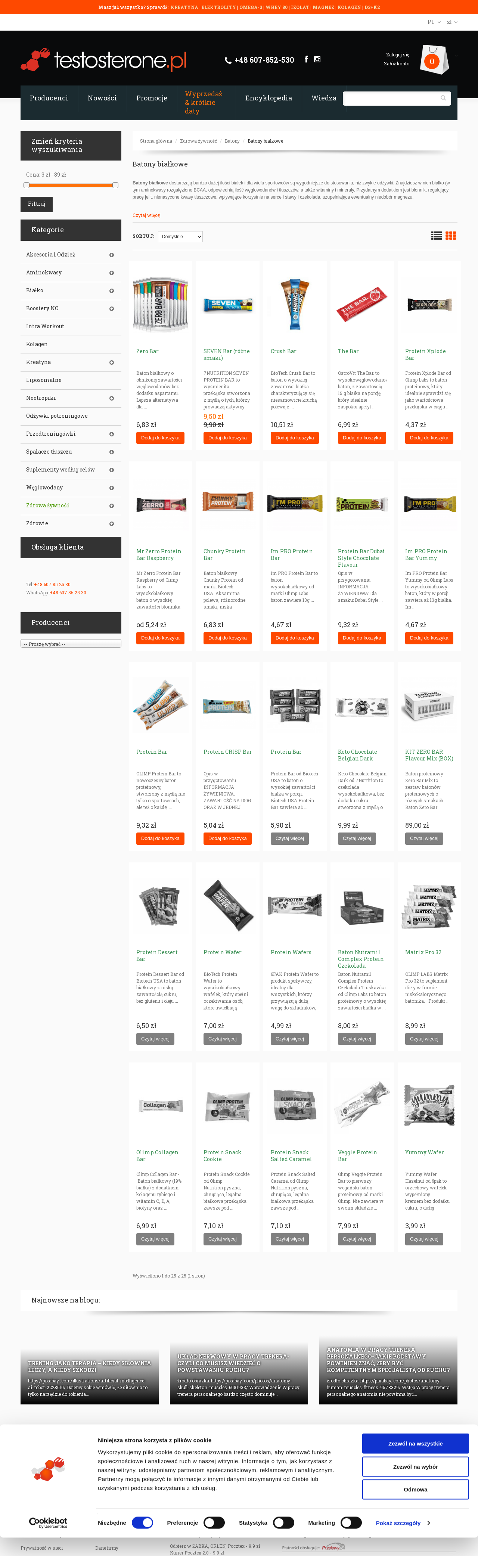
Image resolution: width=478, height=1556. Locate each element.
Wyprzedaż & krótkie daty (203, 102)
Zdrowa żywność (198, 141)
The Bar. (349, 351)
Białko (34, 290)
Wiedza (323, 97)
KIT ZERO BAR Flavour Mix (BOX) (429, 755)
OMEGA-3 (251, 7)
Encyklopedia (268, 97)
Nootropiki (41, 398)
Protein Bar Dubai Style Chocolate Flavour (361, 558)
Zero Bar (147, 351)
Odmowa (415, 1507)
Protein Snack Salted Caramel (291, 1156)
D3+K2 (372, 7)
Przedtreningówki (51, 434)
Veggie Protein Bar (357, 1156)
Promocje (151, 97)
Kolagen (37, 344)
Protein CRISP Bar (228, 751)
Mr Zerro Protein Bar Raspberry (158, 554)
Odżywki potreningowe (57, 416)
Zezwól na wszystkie (415, 1462)
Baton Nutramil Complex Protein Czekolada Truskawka (361, 962)
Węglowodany (44, 488)
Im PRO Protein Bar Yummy (426, 554)
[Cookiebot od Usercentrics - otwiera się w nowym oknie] (48, 1541)
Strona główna (156, 141)
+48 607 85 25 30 (52, 584)
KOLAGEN (350, 7)
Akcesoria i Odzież (50, 255)
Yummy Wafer (424, 1152)
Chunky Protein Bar (225, 554)
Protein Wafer (223, 952)
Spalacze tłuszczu (49, 452)
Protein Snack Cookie (223, 1156)
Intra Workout (45, 326)
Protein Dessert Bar (157, 955)
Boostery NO (42, 308)
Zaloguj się (397, 54)
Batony (232, 141)
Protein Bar (151, 751)
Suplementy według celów (60, 470)
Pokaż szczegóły (398, 1541)
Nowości (102, 97)
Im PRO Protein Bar (292, 554)
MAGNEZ (324, 7)
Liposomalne (44, 380)
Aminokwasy (44, 273)
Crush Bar (284, 351)
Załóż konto (396, 63)
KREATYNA (185, 7)
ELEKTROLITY (219, 7)
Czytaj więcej (147, 215)
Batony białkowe (265, 141)
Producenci (49, 97)
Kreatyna (38, 362)
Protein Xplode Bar (425, 354)
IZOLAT (300, 7)
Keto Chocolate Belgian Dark (357, 755)
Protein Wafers (291, 952)
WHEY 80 (277, 7)
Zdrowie (37, 523)
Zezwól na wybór (415, 1485)
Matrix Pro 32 (423, 952)
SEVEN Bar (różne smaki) (227, 354)
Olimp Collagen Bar (157, 1156)
